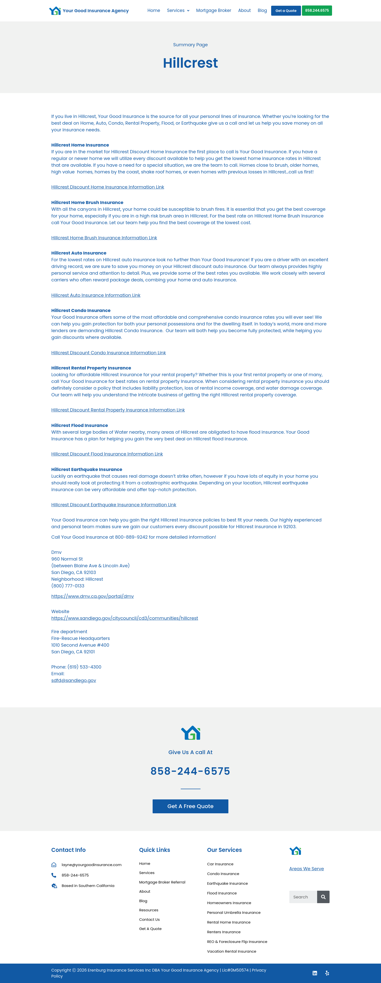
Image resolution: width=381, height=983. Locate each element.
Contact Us (149, 919)
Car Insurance (220, 864)
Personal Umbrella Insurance (233, 912)
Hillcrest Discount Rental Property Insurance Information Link (118, 410)
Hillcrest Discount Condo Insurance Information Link (108, 353)
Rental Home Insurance (229, 922)
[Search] (323, 897)
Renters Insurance (224, 931)
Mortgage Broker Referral (162, 882)
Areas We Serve (306, 869)
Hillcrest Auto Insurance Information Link (96, 295)
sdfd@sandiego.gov (73, 680)
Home (153, 10)
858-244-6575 (190, 771)
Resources (148, 910)
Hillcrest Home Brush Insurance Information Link (104, 238)
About (244, 10)
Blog (262, 10)
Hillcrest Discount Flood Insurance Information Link (107, 454)
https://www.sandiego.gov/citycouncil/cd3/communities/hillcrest (124, 618)
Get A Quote (150, 928)
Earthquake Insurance (227, 883)
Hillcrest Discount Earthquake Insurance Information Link (113, 505)
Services (178, 10)
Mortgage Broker (213, 10)
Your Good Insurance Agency (96, 10)
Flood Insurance (222, 893)
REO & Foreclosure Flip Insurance (237, 941)
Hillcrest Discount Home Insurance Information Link (107, 187)
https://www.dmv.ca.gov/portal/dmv (92, 596)
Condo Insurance (223, 873)
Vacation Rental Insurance (231, 951)
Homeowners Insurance (229, 902)
